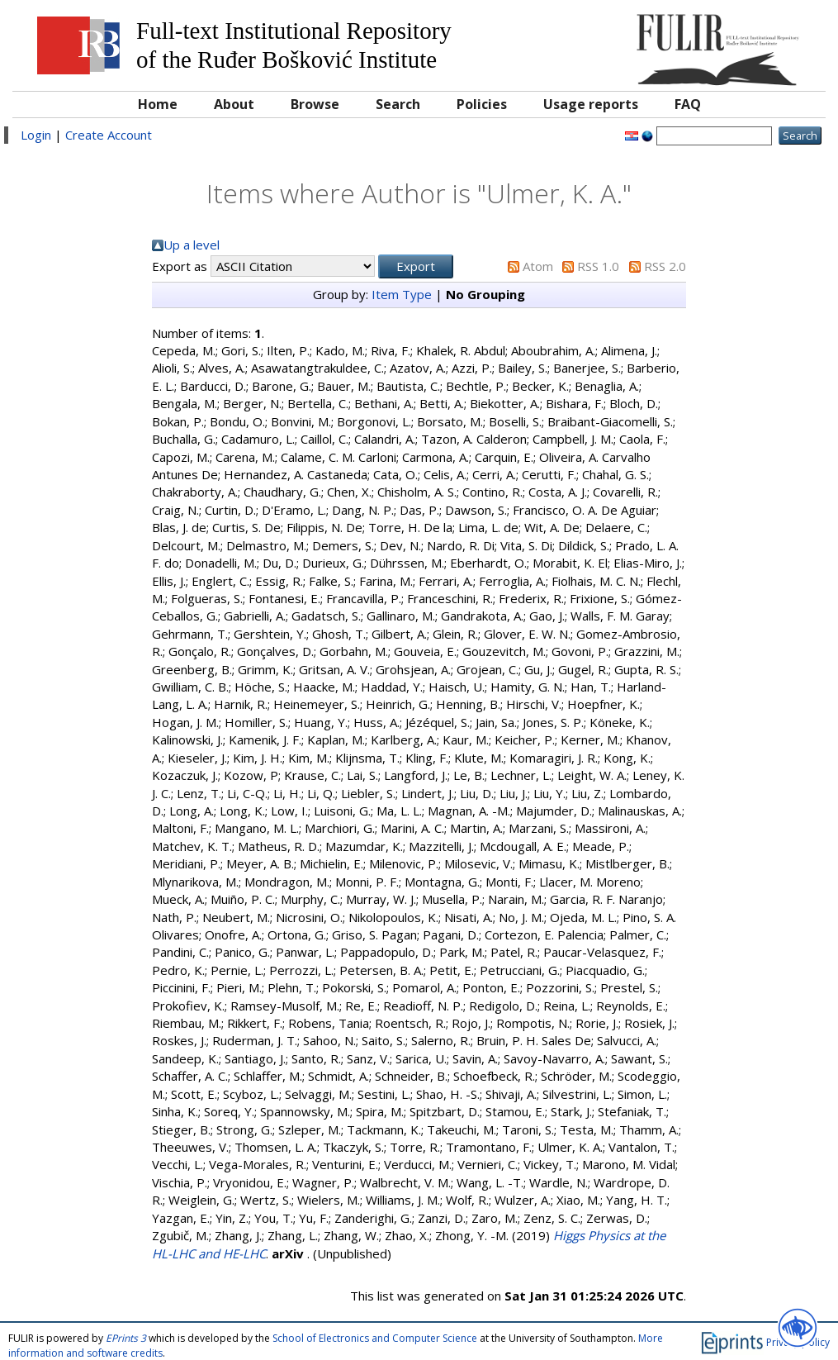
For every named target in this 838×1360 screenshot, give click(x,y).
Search (398, 104)
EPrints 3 (126, 1338)
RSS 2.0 (665, 266)
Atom (538, 266)
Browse (315, 104)
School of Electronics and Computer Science (374, 1338)
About (234, 104)
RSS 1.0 (598, 266)
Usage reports (590, 104)
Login (36, 134)
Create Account (108, 134)
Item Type (402, 294)
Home (158, 104)
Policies (482, 104)
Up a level (191, 244)
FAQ (688, 104)
